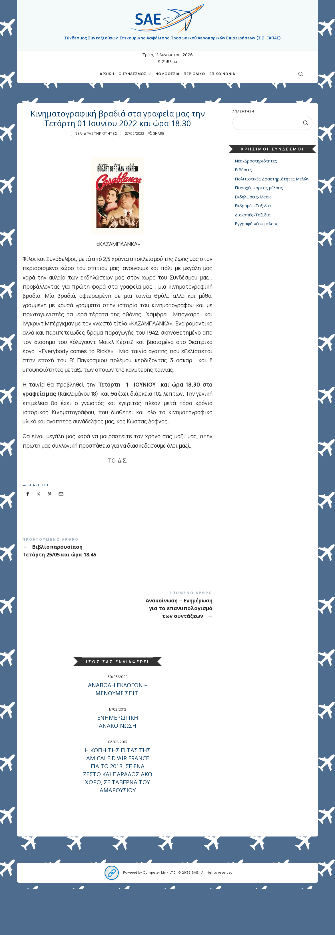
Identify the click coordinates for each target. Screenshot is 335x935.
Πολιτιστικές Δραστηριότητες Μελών (272, 179)
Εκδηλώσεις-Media (253, 197)
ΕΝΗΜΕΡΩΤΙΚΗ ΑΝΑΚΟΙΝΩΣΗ (117, 767)
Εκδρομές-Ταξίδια (253, 206)
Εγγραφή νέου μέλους (256, 224)
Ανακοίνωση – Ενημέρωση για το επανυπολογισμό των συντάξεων (118, 651)
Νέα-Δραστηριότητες (96, 180)
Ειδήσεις (243, 170)
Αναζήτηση (243, 111)
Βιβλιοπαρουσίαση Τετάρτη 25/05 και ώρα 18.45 (118, 594)
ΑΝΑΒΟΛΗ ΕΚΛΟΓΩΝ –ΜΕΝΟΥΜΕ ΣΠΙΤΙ (117, 735)
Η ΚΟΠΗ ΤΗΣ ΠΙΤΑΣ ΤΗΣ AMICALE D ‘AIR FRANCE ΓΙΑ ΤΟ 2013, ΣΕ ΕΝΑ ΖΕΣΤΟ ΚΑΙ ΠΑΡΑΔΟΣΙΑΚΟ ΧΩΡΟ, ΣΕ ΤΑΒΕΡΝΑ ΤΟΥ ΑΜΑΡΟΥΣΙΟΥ (117, 816)
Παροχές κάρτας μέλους (259, 188)
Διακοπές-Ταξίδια (252, 215)
